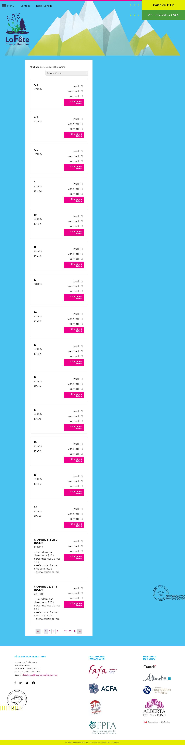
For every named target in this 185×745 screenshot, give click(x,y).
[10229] (82, 249)
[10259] (82, 476)
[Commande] (67, 73)
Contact (25, 5)
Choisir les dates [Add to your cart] (76, 102)
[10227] (82, 184)
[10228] (82, 216)
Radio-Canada (44, 5)
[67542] (82, 588)
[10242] (82, 346)
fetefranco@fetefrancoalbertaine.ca (40, 675)
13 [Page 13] (70, 631)
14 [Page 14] (75, 631)
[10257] (82, 411)
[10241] (82, 314)
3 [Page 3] (49, 631)
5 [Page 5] (57, 631)
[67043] (82, 119)
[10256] (82, 379)
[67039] (82, 151)
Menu (10, 5)
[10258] (82, 444)
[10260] (82, 509)
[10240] (82, 281)
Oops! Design (114, 742)
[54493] (82, 542)
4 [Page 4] (53, 631)
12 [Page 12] (65, 631)
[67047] (82, 86)
